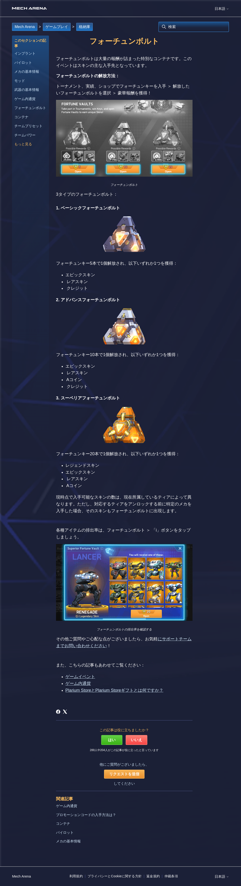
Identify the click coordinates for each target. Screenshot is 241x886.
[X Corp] (65, 712)
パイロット (23, 63)
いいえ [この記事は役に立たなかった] (136, 740)
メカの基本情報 (26, 71)
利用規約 (76, 876)
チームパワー (25, 135)
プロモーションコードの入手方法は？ (86, 815)
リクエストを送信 (124, 774)
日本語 (222, 9)
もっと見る (23, 144)
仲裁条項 (171, 876)
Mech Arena (25, 27)
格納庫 (84, 27)
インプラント (25, 53)
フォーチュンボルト (30, 108)
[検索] (194, 27)
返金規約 (153, 876)
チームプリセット (28, 126)
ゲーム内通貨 (25, 99)
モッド (19, 81)
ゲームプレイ (56, 27)
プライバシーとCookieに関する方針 (115, 876)
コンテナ (21, 117)
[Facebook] (58, 712)
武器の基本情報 (26, 90)
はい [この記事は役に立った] (112, 740)
